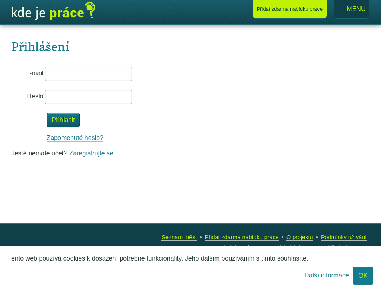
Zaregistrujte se (91, 153)
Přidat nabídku (290, 9)
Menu (352, 9)
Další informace (326, 275)
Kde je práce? (53, 11)
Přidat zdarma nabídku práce (242, 237)
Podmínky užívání (344, 237)
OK (362, 275)
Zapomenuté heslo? (75, 137)
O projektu (299, 237)
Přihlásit (63, 119)
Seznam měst (179, 237)
